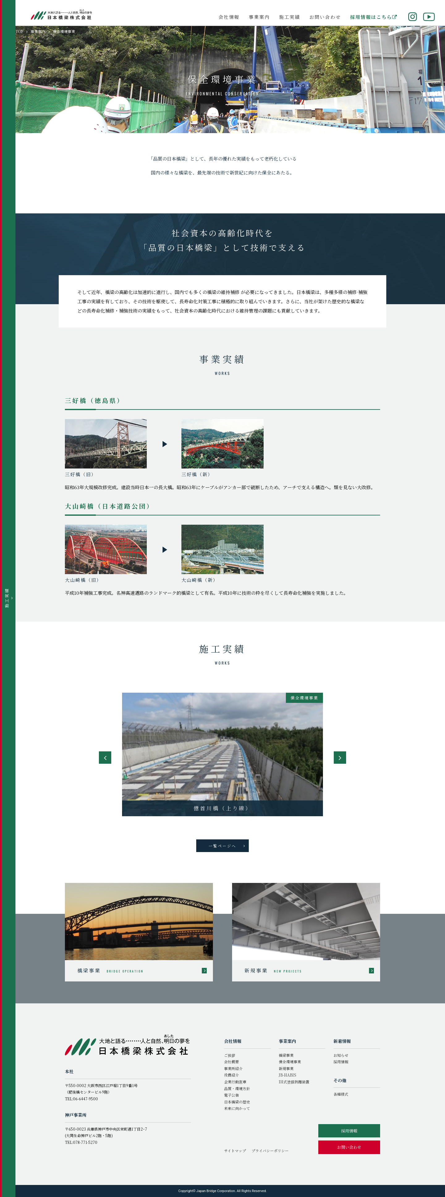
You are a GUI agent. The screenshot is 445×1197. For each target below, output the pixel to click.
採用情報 (340, 1061)
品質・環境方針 (237, 1088)
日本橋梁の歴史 (237, 1101)
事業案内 (259, 17)
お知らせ (340, 1055)
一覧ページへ (227, 845)
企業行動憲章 (235, 1081)
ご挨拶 (229, 1055)
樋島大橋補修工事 (222, 808)
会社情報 (228, 17)
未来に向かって (237, 1108)
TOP (19, 31)
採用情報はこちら (373, 17)
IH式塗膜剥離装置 (294, 1081)
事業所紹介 (233, 1068)
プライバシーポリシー (270, 1150)
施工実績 (289, 17)
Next (340, 757)
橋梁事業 (286, 1055)
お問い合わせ (325, 17)
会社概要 (231, 1061)
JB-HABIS (287, 1074)
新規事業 (286, 1068)
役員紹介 (231, 1074)
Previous (105, 757)
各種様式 (340, 1094)
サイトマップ (235, 1150)
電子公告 (231, 1095)
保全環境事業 (290, 1061)
